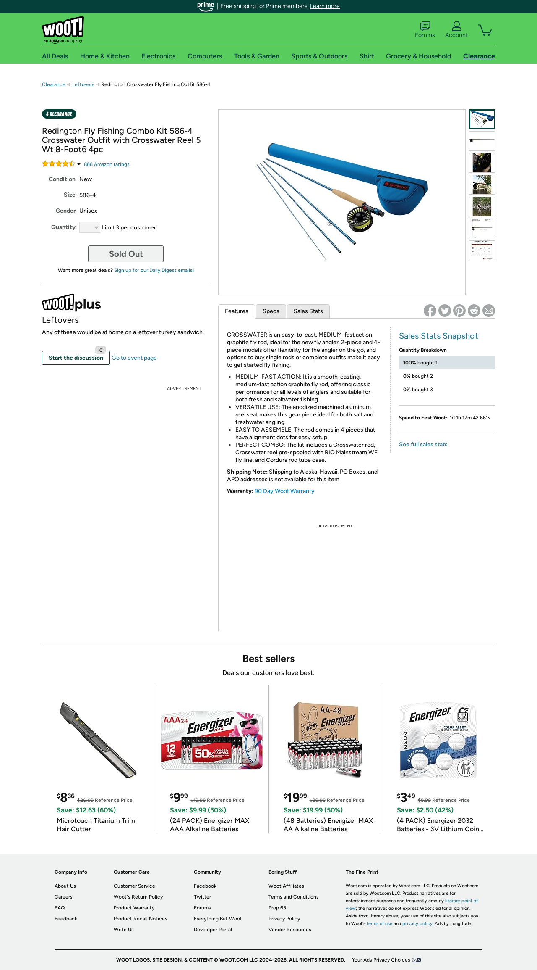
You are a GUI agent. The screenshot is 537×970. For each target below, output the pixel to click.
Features (236, 311)
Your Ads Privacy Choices (381, 960)
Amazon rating (107, 164)
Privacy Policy (284, 919)
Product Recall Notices (140, 919)
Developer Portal (213, 930)
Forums (425, 30)
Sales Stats (308, 311)
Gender (66, 210)
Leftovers (83, 84)
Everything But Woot (218, 919)
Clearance (53, 84)
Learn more (325, 6)
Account (456, 30)
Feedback (66, 919)
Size (70, 194)
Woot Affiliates (286, 886)
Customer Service (134, 886)
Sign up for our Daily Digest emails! (154, 270)
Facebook (205, 886)
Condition (62, 179)
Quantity (63, 227)
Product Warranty (134, 908)
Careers (64, 897)
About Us (65, 886)
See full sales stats (423, 444)
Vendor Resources (289, 930)
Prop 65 (277, 908)
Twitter (202, 897)
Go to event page (134, 357)
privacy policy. (417, 923)
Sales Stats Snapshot (438, 336)
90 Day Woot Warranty (285, 491)
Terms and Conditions (293, 897)
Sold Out (126, 254)
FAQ (60, 908)
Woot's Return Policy (138, 897)
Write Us (124, 930)
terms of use (379, 923)
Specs (271, 311)
